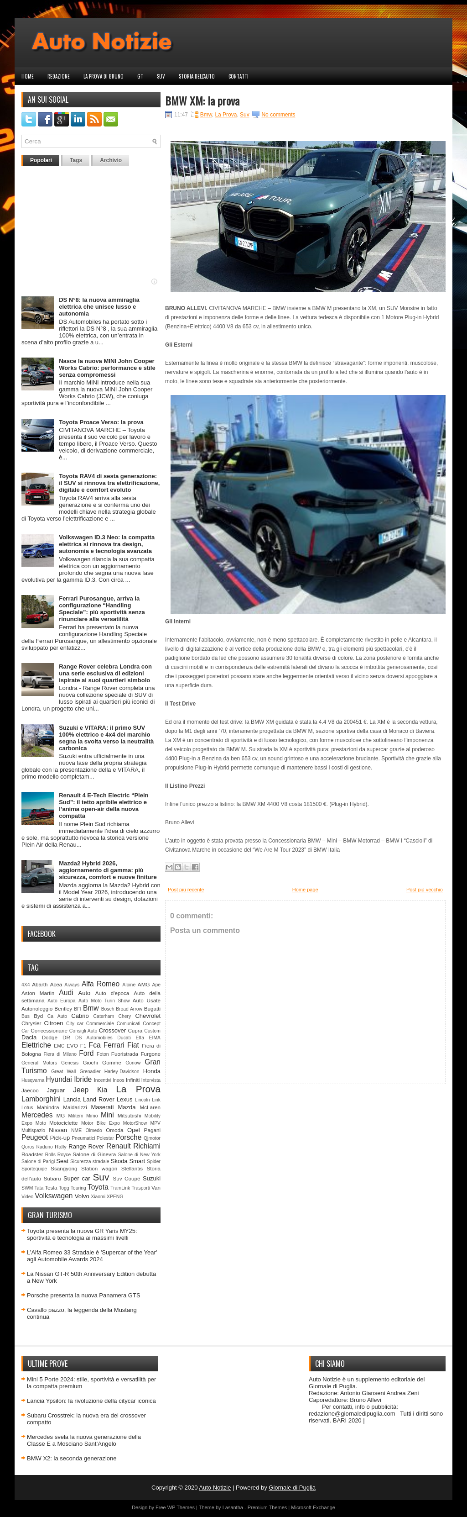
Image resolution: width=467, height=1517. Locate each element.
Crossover (112, 1030)
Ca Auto (57, 1016)
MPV (155, 1123)
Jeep (80, 1090)
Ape (156, 984)
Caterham (103, 1016)
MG (61, 1115)
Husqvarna (32, 1080)
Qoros (27, 1146)
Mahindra (48, 1107)
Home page (305, 889)
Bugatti (152, 1008)
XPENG (115, 1196)
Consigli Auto (83, 1030)
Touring (78, 1187)
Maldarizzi (75, 1107)
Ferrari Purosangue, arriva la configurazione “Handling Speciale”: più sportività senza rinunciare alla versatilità (102, 608)
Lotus (27, 1107)
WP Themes (181, 1507)
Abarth (39, 984)
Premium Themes (267, 1507)
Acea (56, 984)
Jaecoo (30, 1090)
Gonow (132, 1062)
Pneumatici (83, 1138)
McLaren (150, 1107)
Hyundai (59, 1079)
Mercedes (36, 1115)
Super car (76, 1178)
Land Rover (98, 1099)
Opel (133, 1130)
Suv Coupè (126, 1178)
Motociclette (63, 1123)
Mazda (126, 1107)
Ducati (123, 1037)
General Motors (39, 1062)
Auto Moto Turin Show (104, 1000)
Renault (118, 1146)
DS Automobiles (94, 1037)
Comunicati (128, 1023)
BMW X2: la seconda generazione (72, 1458)
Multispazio (33, 1130)
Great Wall (63, 1071)
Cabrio (79, 1015)
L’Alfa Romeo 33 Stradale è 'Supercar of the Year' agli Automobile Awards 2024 (92, 1256)
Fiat (133, 1045)
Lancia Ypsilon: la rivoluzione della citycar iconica (91, 1400)
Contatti (238, 76)
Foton (103, 1054)
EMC (59, 1045)
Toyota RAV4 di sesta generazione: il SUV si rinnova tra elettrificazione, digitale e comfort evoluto (109, 483)
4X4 (25, 984)
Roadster (32, 1154)
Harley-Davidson (122, 1071)
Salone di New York (139, 1154)
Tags (76, 160)
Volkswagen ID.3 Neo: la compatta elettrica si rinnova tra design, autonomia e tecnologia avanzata (107, 544)
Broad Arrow (129, 1008)
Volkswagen (54, 1196)
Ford (86, 1053)
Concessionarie (49, 1030)
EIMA (155, 1037)
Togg (64, 1187)
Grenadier (89, 1071)
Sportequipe (34, 1168)
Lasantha (233, 1507)
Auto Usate (147, 1000)
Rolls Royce (58, 1154)
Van (156, 1187)
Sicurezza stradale (89, 1161)
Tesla (51, 1187)
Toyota (98, 1187)
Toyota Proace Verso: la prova (101, 422)
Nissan (58, 1130)
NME (76, 1130)
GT (140, 76)
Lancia (72, 1099)
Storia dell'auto (197, 76)
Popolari (41, 160)
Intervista (151, 1080)
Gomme (111, 1062)
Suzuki (152, 1178)
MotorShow (135, 1123)
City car (74, 1023)
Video (27, 1196)
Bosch (107, 1008)
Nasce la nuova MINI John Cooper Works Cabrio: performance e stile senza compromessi (107, 368)
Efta (139, 1037)
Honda (152, 1071)
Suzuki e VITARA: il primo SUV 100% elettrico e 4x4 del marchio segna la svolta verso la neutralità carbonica (106, 738)
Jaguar (56, 1090)
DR (66, 1037)
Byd (38, 1016)
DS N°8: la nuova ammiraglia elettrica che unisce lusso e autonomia (99, 306)
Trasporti (140, 1187)
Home (27, 76)
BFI (77, 1008)
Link (156, 1099)
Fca (95, 1045)
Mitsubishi (129, 1115)
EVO (72, 1045)
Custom (152, 1030)
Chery (124, 1016)
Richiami (147, 1146)
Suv (161, 76)
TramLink (120, 1187)
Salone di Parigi (38, 1161)
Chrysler (31, 1023)
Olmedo (93, 1130)
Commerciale (100, 1023)
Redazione (58, 76)
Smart (137, 1161)
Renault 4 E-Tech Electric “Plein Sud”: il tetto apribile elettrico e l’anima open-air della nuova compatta (103, 805)
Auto (84, 993)
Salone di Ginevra (94, 1154)
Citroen (53, 1023)
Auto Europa (61, 1000)
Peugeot (34, 1137)
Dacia (28, 1037)
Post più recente (186, 889)
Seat (62, 1161)
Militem (75, 1115)
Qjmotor (152, 1138)
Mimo (92, 1115)
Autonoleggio (36, 1008)
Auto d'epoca (112, 993)
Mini (107, 1115)
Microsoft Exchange (313, 1507)
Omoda (114, 1130)
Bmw (91, 1008)
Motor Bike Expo (100, 1123)
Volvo (82, 1196)
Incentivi (102, 1080)
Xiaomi (98, 1196)
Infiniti (133, 1080)
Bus (25, 1016)
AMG (144, 984)
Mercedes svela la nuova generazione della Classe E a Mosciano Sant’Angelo (84, 1440)
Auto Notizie (215, 1487)
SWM (27, 1187)
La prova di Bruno (103, 76)
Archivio (111, 160)
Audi (66, 992)
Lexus (125, 1099)
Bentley (63, 1008)
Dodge (49, 1037)
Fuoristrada (124, 1054)
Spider (154, 1161)
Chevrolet (148, 1015)
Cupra (135, 1030)
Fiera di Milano (60, 1054)
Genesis (69, 1062)
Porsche (128, 1137)
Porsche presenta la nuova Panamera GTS (83, 1295)
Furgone (150, 1054)
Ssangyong (64, 1168)
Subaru (52, 1178)
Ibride (83, 1079)
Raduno (44, 1146)
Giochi (90, 1062)
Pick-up (60, 1137)
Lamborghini (41, 1099)
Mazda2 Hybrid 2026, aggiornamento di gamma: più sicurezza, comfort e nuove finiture (108, 870)
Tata (39, 1187)
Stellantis (132, 1168)
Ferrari (114, 1045)
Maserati (102, 1107)
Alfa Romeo (100, 984)
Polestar (105, 1138)
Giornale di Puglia (292, 1487)
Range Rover (86, 1146)
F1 (83, 1045)
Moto (41, 1123)
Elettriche (36, 1045)
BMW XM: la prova (202, 100)
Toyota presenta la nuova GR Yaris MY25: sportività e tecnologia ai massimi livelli (82, 1234)
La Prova (138, 1089)
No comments (278, 114)
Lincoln (142, 1099)
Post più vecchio (424, 889)
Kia (102, 1090)
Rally (61, 1146)
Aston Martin (37, 993)
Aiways (71, 984)
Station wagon (99, 1168)
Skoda (119, 1161)
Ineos (118, 1080)
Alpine (128, 984)
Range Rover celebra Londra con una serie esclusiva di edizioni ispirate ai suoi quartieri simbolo (105, 673)
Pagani (152, 1130)
